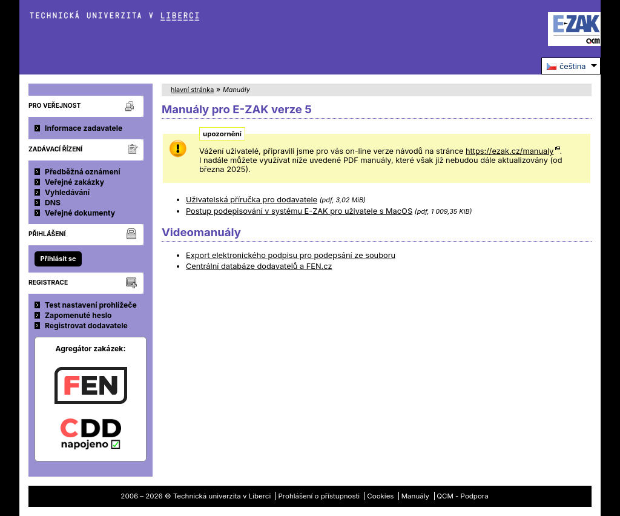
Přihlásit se (58, 258)
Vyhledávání (67, 192)
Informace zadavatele (83, 128)
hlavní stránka (192, 89)
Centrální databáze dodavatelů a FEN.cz (259, 266)
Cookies (380, 496)
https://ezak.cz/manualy (510, 151)
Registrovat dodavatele (86, 325)
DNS (53, 202)
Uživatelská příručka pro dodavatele (251, 199)
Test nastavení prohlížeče (91, 304)
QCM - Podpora (462, 496)
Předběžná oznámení (82, 171)
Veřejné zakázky (74, 182)
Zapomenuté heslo (78, 315)
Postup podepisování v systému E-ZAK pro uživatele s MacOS (299, 211)
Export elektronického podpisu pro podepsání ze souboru (290, 255)
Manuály (415, 496)
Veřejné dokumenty (80, 212)
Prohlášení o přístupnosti (319, 496)
